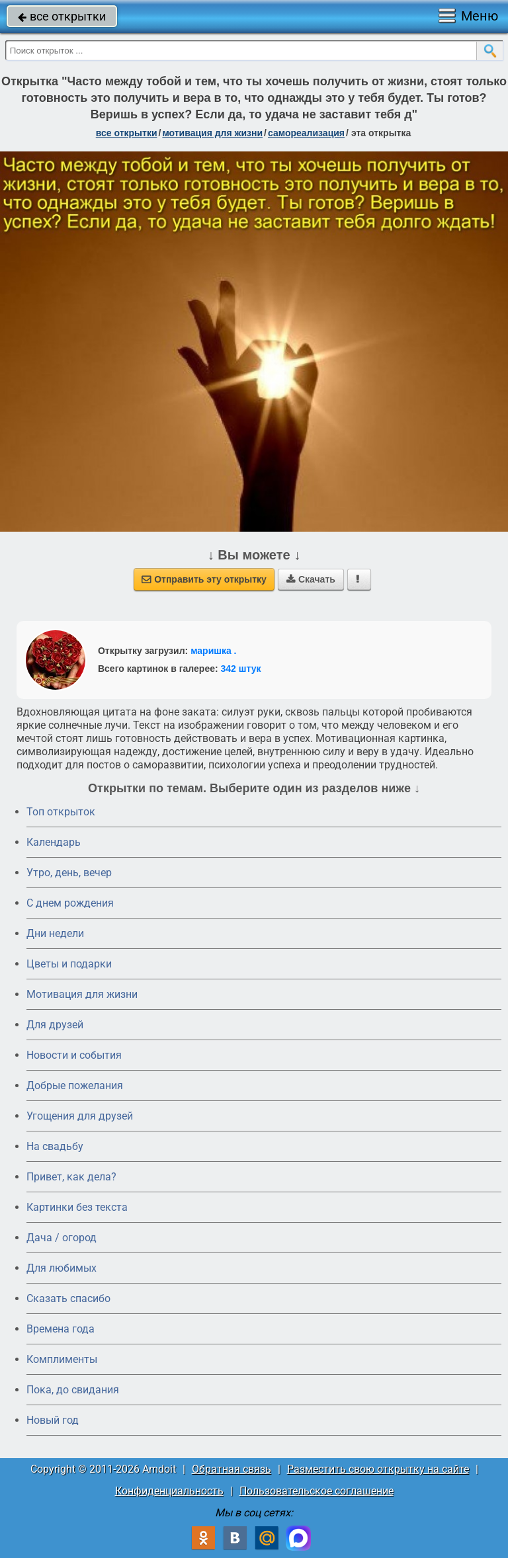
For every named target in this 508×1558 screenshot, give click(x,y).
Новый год (52, 1420)
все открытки (62, 16)
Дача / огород (61, 1237)
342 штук (241, 668)
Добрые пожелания (74, 1085)
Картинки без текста (77, 1207)
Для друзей (54, 1024)
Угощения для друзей (79, 1116)
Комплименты (61, 1359)
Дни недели (55, 933)
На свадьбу (54, 1146)
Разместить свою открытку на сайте (378, 1469)
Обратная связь (231, 1469)
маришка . (213, 650)
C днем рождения (70, 903)
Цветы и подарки (69, 964)
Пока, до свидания (72, 1389)
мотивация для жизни (212, 133)
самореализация (306, 133)
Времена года (60, 1329)
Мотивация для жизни (82, 994)
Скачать (310, 579)
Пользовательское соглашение (316, 1491)
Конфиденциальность (169, 1491)
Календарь (53, 842)
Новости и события (74, 1055)
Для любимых (61, 1268)
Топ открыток (60, 811)
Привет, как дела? (71, 1176)
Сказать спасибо (68, 1298)
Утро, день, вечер (69, 872)
